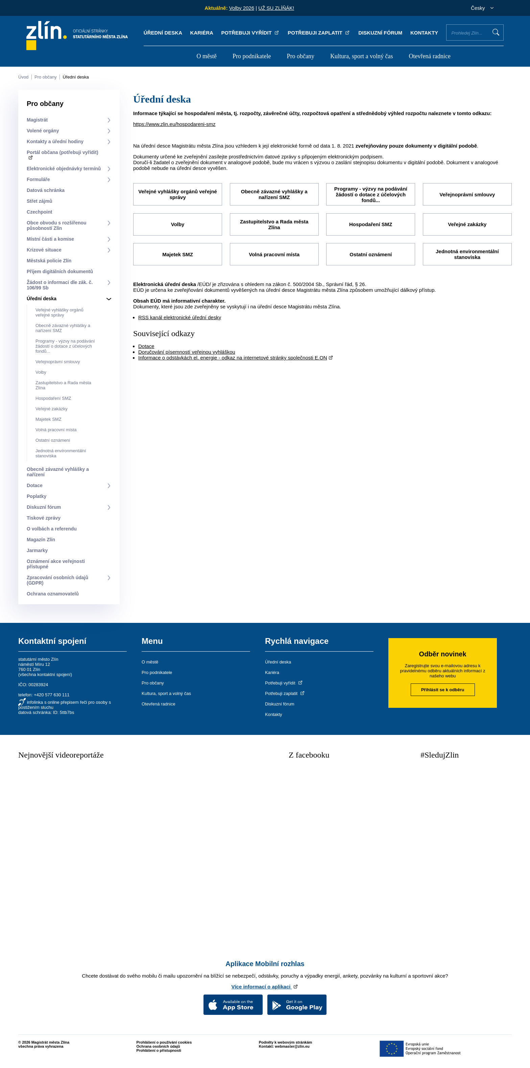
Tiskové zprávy (44, 518)
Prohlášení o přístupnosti (159, 1050)
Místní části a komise (50, 239)
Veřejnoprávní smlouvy (57, 361)
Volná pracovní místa (55, 429)
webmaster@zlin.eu (292, 1046)
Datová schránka (46, 190)
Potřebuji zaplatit (319, 33)
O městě (206, 56)
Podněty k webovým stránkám (285, 1042)
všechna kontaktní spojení (45, 674)
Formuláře (38, 179)
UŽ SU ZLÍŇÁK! (276, 8)
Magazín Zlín (41, 539)
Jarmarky (37, 550)
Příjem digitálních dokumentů (60, 271)
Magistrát (37, 120)
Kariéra (201, 33)
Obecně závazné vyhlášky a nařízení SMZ (274, 194)
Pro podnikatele (252, 56)
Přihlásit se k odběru (442, 689)
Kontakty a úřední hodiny (55, 141)
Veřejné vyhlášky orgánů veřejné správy (59, 312)
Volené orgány (43, 130)
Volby (40, 372)
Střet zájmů (39, 201)
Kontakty (424, 33)
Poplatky (36, 496)
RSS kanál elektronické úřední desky (179, 317)
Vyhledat (496, 32)
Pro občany (300, 56)
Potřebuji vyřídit (250, 33)
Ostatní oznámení (52, 440)
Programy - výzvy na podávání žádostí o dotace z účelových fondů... (65, 346)
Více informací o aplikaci (264, 986)
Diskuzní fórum (380, 33)
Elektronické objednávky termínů (64, 168)
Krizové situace (44, 250)
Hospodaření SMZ (53, 398)
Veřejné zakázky (51, 408)
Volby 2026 (241, 8)
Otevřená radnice (430, 56)
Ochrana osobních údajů (158, 1046)
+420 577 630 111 (51, 694)
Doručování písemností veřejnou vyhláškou (186, 351)
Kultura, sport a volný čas (361, 56)
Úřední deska (163, 33)
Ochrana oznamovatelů (53, 593)
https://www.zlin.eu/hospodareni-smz (174, 124)
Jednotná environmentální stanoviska (467, 254)
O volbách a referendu (52, 528)
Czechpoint (39, 212)
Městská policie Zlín (49, 260)
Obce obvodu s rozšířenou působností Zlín (57, 225)
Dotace (35, 485)
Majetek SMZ (48, 419)
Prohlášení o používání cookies (164, 1042)
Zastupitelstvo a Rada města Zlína (274, 224)
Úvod (23, 77)
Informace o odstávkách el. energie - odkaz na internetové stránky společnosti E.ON (232, 357)
